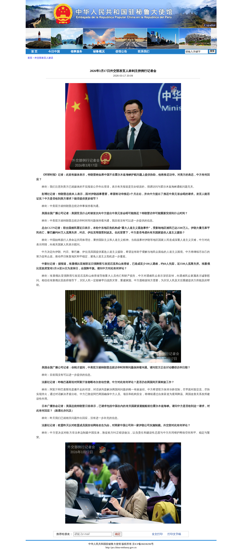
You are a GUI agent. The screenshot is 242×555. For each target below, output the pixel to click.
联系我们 (143, 51)
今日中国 (54, 51)
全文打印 (157, 534)
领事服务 (76, 51)
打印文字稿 (174, 534)
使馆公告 (121, 51)
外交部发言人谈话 (44, 57)
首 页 (34, 51)
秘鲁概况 (99, 51)
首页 (30, 57)
